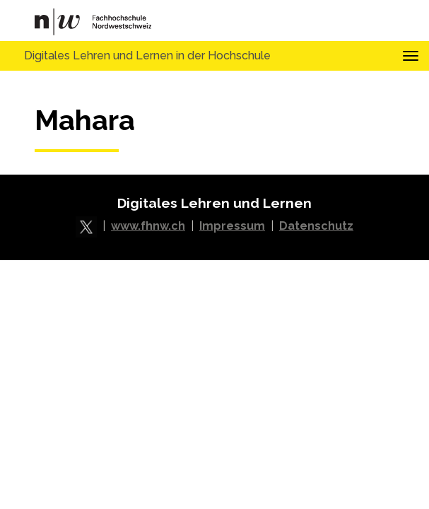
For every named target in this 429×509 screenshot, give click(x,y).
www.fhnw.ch (148, 226)
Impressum (232, 226)
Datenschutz (316, 226)
